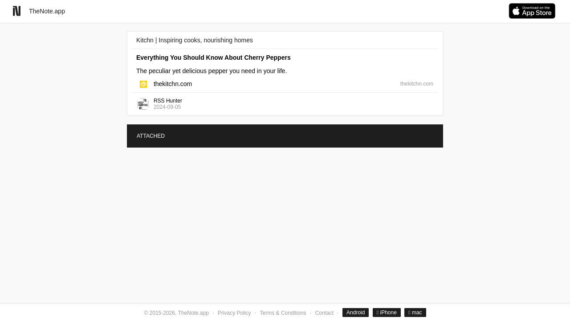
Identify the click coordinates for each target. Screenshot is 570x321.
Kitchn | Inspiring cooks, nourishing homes (194, 40)
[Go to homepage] (16, 11)
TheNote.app (47, 11)
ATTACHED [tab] (151, 136)
